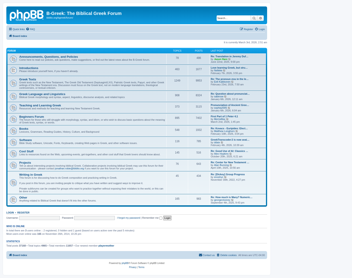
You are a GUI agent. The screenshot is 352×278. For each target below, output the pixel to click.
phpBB (125, 263)
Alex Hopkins (221, 153)
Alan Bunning (221, 165)
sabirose (219, 96)
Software (25, 140)
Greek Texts (27, 79)
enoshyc (218, 177)
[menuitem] (30, 29)
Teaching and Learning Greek (40, 105)
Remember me (152, 217)
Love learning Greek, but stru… (229, 67)
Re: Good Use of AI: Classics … (229, 151)
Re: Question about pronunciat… (230, 93)
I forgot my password (128, 217)
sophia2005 (220, 107)
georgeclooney (222, 200)
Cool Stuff (26, 151)
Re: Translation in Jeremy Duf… (229, 56)
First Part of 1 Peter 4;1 (224, 116)
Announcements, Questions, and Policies (48, 56)
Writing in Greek (30, 174)
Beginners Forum (31, 116)
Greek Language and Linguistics (42, 94)
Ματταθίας (220, 119)
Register (23, 212)
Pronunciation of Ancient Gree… (230, 105)
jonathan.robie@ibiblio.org (69, 168)
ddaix (217, 142)
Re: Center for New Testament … (230, 162)
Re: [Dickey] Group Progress (228, 174)
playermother (106, 245)
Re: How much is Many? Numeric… (232, 197)
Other (23, 197)
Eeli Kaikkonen (222, 81)
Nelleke (218, 70)
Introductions (28, 68)
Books (23, 128)
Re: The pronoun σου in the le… (230, 79)
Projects (25, 162)
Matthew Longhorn (224, 131)
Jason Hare (220, 59)
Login (10, 212)
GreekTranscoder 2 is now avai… (230, 139)
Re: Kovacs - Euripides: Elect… (229, 128)
